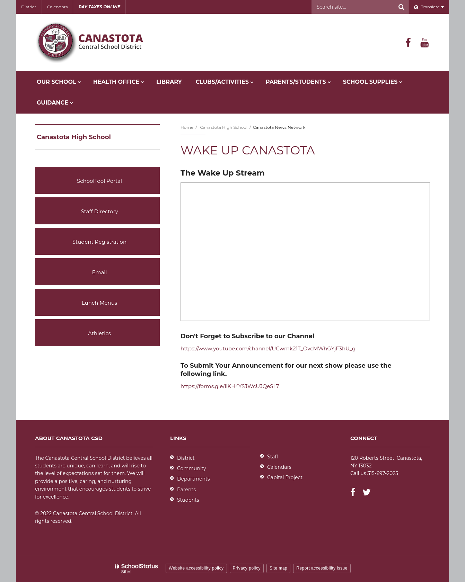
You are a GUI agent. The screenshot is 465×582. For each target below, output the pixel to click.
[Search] (402, 7)
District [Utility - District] (28, 6)
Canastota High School (223, 127)
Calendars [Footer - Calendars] (279, 467)
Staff (272, 457)
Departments (193, 479)
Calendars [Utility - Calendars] (57, 6)
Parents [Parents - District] (186, 489)
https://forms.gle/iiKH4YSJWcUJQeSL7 (230, 386)
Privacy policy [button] (247, 568)
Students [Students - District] (188, 500)
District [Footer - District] (186, 458)
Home (187, 127)
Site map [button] (278, 568)
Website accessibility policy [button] (196, 568)
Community (191, 468)
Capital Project (284, 477)
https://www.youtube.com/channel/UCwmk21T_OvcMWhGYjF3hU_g (268, 348)
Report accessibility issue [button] (322, 568)
